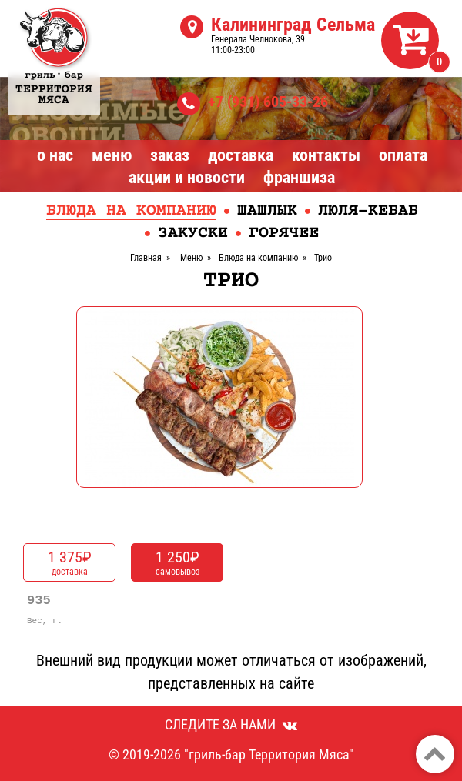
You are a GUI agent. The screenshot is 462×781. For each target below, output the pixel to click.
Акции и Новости (187, 177)
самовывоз (177, 562)
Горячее (284, 233)
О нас (55, 155)
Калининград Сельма (293, 24)
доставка (69, 562)
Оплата (403, 155)
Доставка (240, 155)
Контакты (326, 155)
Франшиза (299, 177)
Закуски (193, 233)
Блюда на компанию (131, 211)
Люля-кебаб (368, 211)
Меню (112, 155)
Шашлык (267, 211)
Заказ (169, 155)
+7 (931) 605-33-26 (268, 101)
